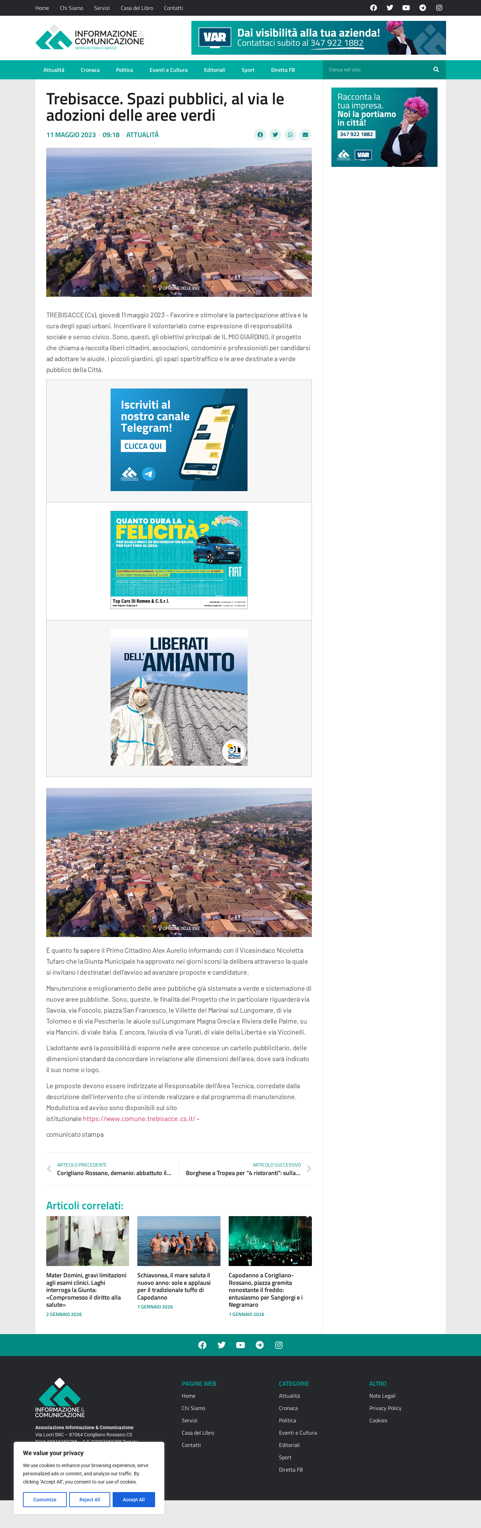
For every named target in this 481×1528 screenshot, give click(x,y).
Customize (44, 1499)
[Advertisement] (382, 277)
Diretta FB (283, 70)
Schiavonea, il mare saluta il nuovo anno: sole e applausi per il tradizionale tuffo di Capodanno (174, 1286)
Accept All (134, 1499)
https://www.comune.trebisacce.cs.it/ (139, 1118)
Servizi (102, 8)
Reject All (89, 1499)
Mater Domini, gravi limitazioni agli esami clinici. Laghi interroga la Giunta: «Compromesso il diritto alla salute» (86, 1289)
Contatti (173, 8)
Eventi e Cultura (169, 70)
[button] (260, 135)
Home (42, 8)
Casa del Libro (137, 8)
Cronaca (90, 70)
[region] (89, 1478)
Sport (248, 70)
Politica (124, 70)
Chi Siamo (71, 8)
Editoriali (214, 70)
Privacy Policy (385, 1408)
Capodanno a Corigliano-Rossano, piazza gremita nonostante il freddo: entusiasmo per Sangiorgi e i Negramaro (266, 1289)
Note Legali (382, 1396)
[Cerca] (436, 69)
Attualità (53, 70)
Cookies (378, 1420)
